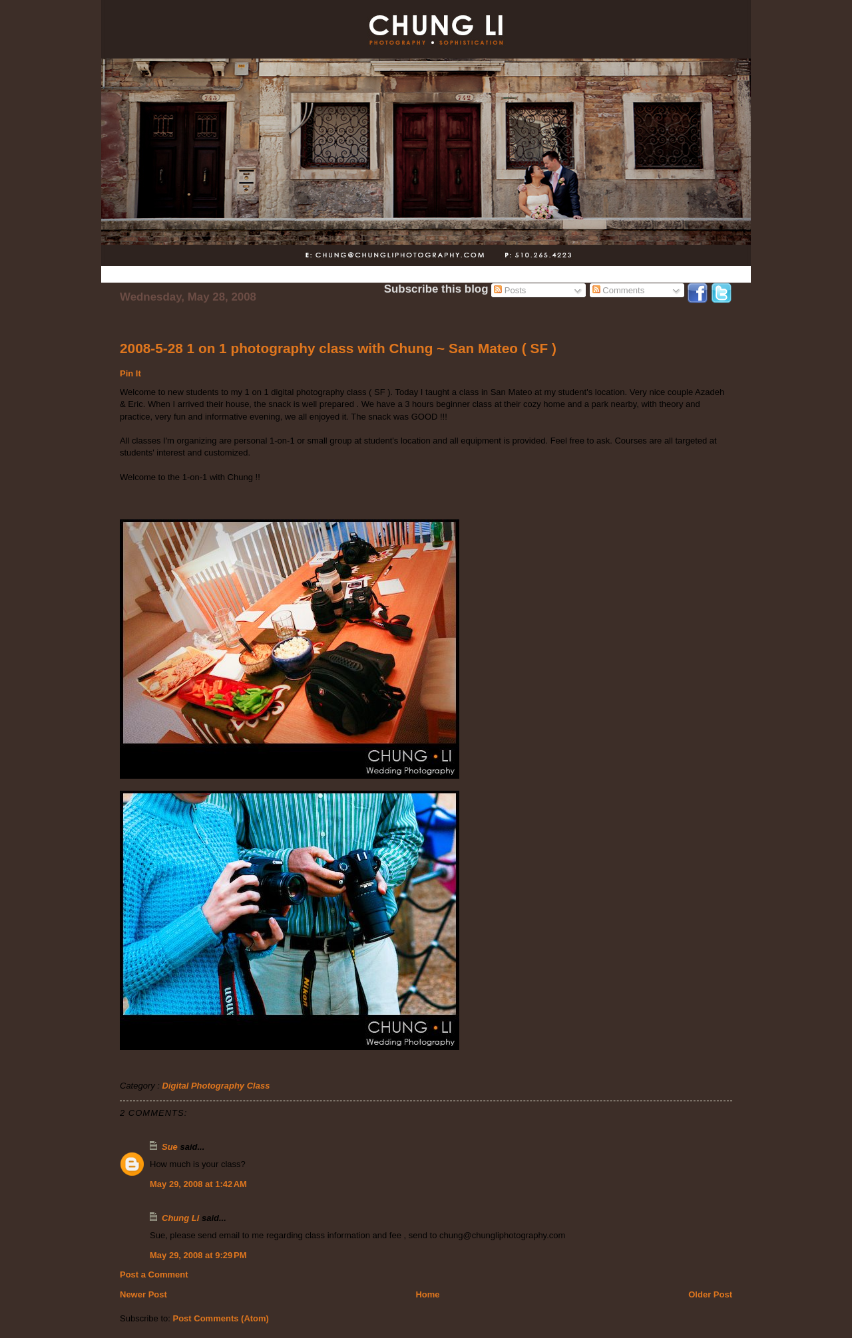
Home (427, 1294)
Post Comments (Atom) (221, 1318)
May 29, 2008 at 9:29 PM (198, 1255)
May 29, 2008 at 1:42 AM (198, 1184)
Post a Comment (154, 1274)
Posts (510, 290)
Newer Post (143, 1294)
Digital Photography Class (216, 1086)
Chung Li (180, 1218)
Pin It (130, 373)
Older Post (710, 1294)
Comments (618, 290)
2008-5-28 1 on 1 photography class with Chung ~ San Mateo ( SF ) (338, 348)
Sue (170, 1147)
